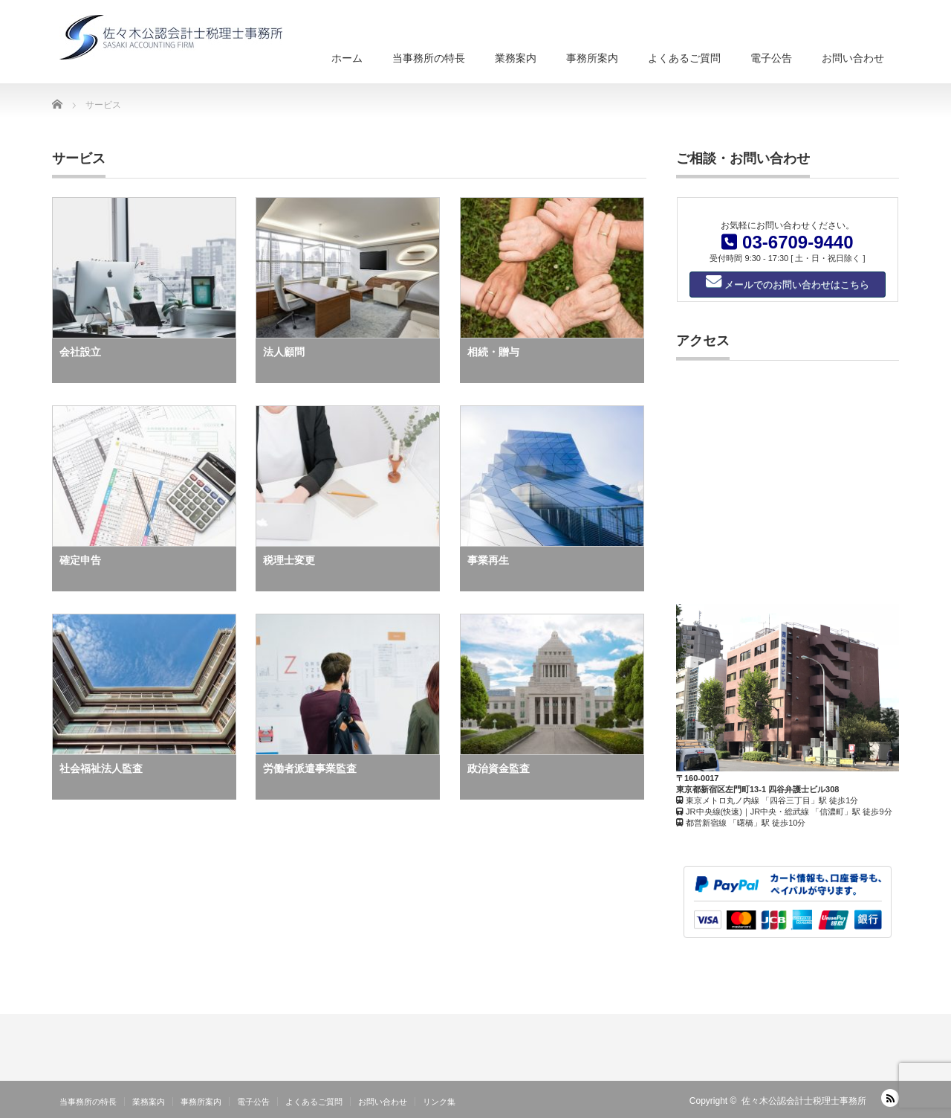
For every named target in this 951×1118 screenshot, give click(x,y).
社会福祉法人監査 (101, 768)
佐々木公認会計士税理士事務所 (803, 1101)
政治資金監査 (498, 768)
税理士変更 (289, 560)
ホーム (347, 58)
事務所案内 (592, 58)
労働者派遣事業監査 (310, 768)
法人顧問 (284, 352)
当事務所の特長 (428, 58)
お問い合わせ (853, 58)
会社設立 (80, 352)
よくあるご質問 (684, 58)
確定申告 (80, 560)
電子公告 (771, 58)
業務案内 (515, 58)
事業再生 (488, 560)
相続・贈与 (493, 352)
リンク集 (439, 1101)
